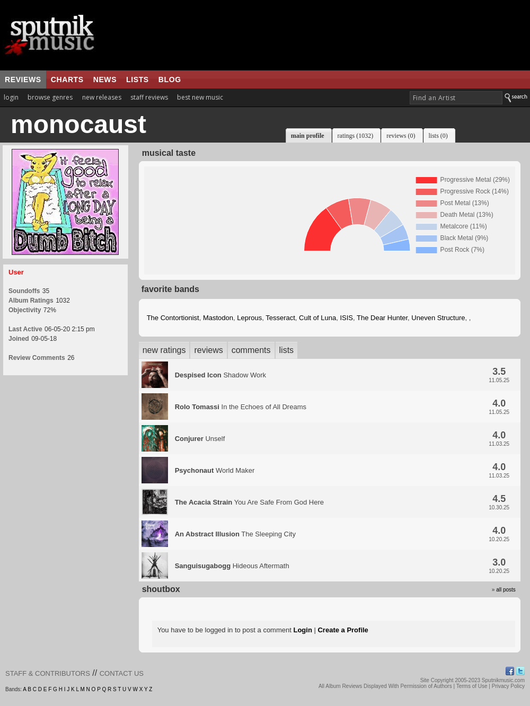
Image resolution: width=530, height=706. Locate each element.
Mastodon (218, 318)
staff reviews (149, 97)
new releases (101, 97)
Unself (200, 439)
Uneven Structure (438, 318)
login (11, 97)
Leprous (249, 318)
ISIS (346, 318)
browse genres (50, 97)
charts (67, 79)
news (105, 79)
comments (251, 350)
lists (137, 79)
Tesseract (280, 318)
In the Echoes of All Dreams (240, 407)
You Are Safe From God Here (249, 502)
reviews (23, 79)
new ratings (164, 350)
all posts (506, 590)
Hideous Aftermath (232, 566)
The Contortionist (173, 318)
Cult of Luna (317, 318)
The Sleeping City (235, 534)
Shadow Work (220, 375)
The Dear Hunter (382, 318)
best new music (200, 97)
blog (169, 79)
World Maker (215, 470)
